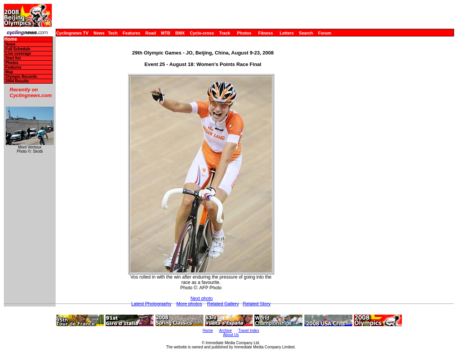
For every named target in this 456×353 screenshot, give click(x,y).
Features (131, 33)
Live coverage (18, 53)
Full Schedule (17, 49)
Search (306, 33)
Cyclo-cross (202, 33)
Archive (225, 330)
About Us (231, 335)
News (99, 33)
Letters (287, 33)
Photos (244, 33)
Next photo (201, 298)
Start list (13, 58)
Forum (324, 33)
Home (10, 39)
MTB (165, 33)
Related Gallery (223, 304)
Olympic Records (21, 76)
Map (9, 72)
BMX (180, 33)
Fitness (265, 33)
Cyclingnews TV (72, 33)
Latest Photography (151, 304)
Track (224, 33)
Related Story (257, 304)
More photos (189, 304)
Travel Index (248, 330)
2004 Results (17, 81)
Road (150, 33)
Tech (112, 33)
